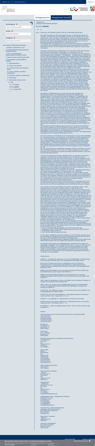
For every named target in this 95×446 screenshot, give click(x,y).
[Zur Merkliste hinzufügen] (41, 29)
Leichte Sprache (19, 2)
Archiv (10, 31)
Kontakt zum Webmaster (88, 439)
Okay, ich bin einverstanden (81, 441)
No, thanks (89, 441)
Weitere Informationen (10, 444)
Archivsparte (12, 24)
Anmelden (91, 2)
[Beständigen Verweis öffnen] (37, 29)
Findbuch (11, 38)
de (9, 2)
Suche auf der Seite (70, 439)
